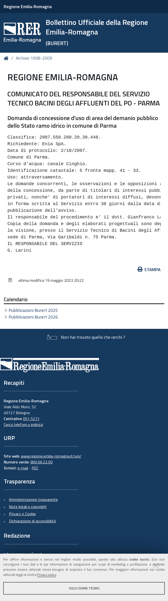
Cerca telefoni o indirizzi (23, 424)
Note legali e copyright (28, 507)
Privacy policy (46, 574)
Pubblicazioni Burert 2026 (33, 317)
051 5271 (31, 419)
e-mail (23, 468)
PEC (35, 468)
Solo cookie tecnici (84, 588)
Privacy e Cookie (22, 514)
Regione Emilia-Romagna (28, 6)
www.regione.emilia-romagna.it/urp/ (51, 456)
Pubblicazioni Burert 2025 (33, 310)
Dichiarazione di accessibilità (32, 521)
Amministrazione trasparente (33, 499)
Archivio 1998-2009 (34, 58)
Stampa (149, 269)
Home (7, 58)
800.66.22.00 (41, 462)
